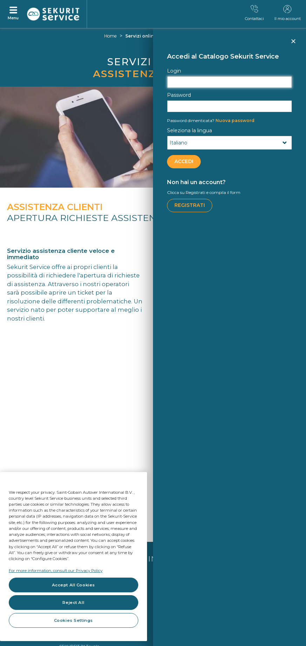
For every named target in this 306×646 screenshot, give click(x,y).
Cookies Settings (73, 620)
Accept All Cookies (73, 585)
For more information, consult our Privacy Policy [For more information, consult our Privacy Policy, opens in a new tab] (55, 570)
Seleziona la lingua (189, 130)
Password (179, 95)
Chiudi (293, 44)
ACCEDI (183, 161)
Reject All (73, 602)
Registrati (189, 205)
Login (174, 71)
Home (110, 36)
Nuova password (210, 120)
